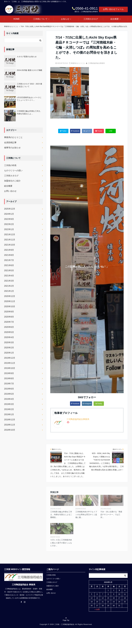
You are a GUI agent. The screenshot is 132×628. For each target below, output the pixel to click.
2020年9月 (9, 312)
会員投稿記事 (10, 142)
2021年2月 (9, 286)
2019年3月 (9, 404)
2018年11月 (9, 425)
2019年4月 (9, 399)
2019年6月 (9, 389)
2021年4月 (9, 276)
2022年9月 (9, 219)
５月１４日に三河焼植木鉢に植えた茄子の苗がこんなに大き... (61, 543)
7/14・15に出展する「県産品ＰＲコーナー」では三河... (111, 514)
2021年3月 (9, 281)
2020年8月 (9, 317)
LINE (110, 131)
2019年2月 (9, 409)
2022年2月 (9, 224)
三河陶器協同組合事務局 (96, 63)
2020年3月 (9, 342)
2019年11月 (9, 363)
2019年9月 (9, 373)
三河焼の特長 (10, 165)
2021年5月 (9, 270)
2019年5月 (9, 394)
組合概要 (114, 19)
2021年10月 (9, 245)
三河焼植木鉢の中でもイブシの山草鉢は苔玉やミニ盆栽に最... (86, 514)
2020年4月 (9, 337)
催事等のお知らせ (12, 148)
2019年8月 (9, 378)
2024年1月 (9, 214)
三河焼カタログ (91, 19)
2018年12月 (9, 419)
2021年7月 (9, 260)
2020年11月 (9, 301)
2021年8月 (9, 255)
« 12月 (97, 609)
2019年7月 (9, 384)
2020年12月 (9, 296)
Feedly (99, 403)
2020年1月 (9, 353)
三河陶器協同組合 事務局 (23, 585)
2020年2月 (9, 348)
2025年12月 (9, 209)
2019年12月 (9, 358)
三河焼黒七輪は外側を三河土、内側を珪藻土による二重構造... (61, 514)
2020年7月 (9, 322)
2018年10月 (9, 430)
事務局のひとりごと (78, 63)
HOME (16, 19)
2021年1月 (9, 291)
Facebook (75, 403)
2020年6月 (9, 327)
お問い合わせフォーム (113, 9)
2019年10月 (9, 368)
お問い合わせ (10, 191)
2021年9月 (9, 250)
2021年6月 (9, 265)
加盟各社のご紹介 (12, 181)
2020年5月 (9, 332)
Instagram (87, 403)
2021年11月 (9, 240)
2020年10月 (9, 306)
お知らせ (65, 19)
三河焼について (40, 19)
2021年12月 (9, 234)
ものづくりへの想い (13, 170)
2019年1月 (9, 414)
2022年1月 (9, 229)
